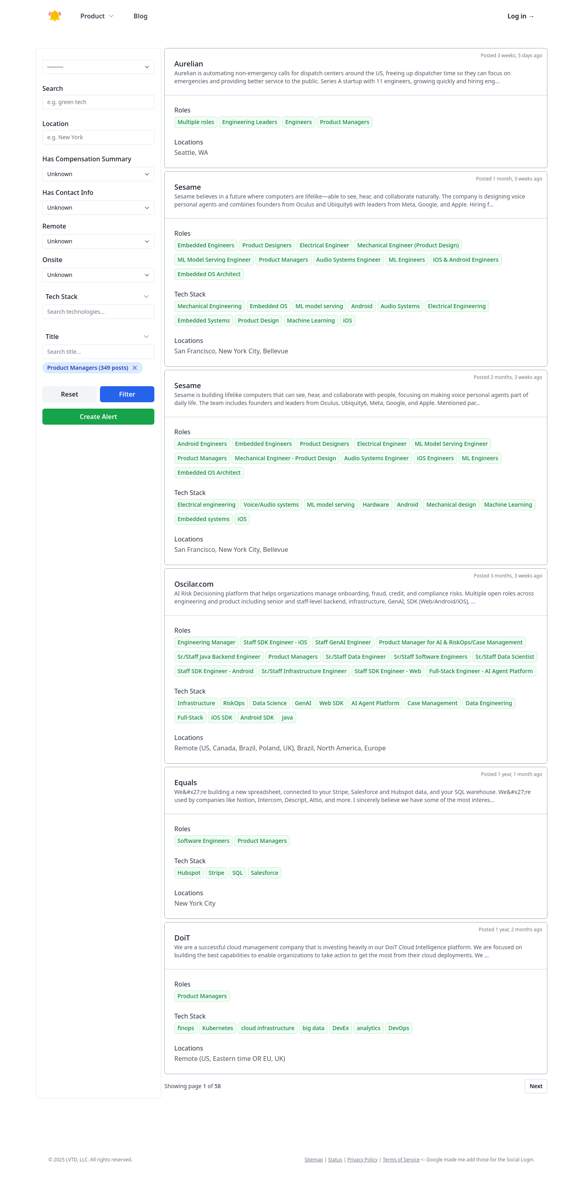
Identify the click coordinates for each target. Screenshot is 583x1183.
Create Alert (98, 416)
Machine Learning (311, 320)
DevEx (340, 1028)
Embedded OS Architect (209, 274)
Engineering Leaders (250, 122)
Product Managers (344, 122)
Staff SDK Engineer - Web (388, 671)
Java (287, 717)
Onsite (52, 259)
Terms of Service (401, 1159)
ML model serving (319, 306)
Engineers (299, 122)
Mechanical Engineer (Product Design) (408, 245)
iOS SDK (221, 717)
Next (536, 1086)
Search (52, 88)
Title (52, 336)
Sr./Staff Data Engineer (356, 656)
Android (361, 306)
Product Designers (267, 245)
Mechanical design (451, 504)
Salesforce (264, 872)
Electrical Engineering (457, 306)
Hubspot (189, 872)
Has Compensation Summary (86, 158)
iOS (347, 320)
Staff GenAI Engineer (343, 642)
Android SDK (257, 717)
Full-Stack (190, 717)
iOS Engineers (435, 458)
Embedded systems (204, 519)
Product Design (258, 320)
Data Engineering (488, 703)
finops (186, 1028)
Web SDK (331, 703)
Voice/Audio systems (271, 504)
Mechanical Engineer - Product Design (285, 458)
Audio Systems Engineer (348, 259)
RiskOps (234, 703)
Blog (141, 16)
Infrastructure (196, 703)
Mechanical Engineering (210, 306)
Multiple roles (196, 122)
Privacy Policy (362, 1159)
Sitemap (314, 1159)
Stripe (216, 872)
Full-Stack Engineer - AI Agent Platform (481, 671)
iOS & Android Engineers (466, 259)
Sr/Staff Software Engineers (430, 656)
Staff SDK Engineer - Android (216, 671)
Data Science (270, 703)
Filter (127, 394)
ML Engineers (407, 259)
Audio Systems (400, 306)
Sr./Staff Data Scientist (504, 656)
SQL (237, 872)
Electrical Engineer (324, 245)
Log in (521, 16)
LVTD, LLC (77, 1159)
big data (313, 1028)
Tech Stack (62, 296)
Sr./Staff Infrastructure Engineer (304, 671)
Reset (69, 394)
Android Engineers (202, 443)
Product (97, 16)
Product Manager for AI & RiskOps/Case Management (451, 642)
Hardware (376, 504)
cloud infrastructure (267, 1028)
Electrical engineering (207, 504)
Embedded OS (269, 306)
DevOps (398, 1028)
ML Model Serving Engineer (214, 259)
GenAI (303, 703)
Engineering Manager (207, 642)
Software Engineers (204, 840)
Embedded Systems (204, 320)
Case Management (432, 703)
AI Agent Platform (375, 703)
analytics (368, 1028)
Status (335, 1159)
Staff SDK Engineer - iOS (275, 642)
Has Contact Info (68, 192)
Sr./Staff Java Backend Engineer (219, 656)
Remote (54, 226)
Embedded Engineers (206, 245)
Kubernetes (217, 1028)
